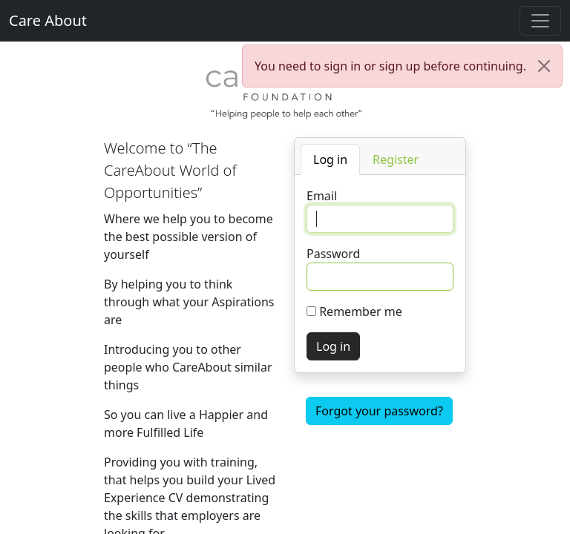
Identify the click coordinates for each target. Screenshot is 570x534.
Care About (48, 20)
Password (333, 253)
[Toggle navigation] (540, 21)
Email (322, 196)
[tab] (330, 159)
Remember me (360, 311)
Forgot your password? (379, 411)
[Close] (544, 66)
